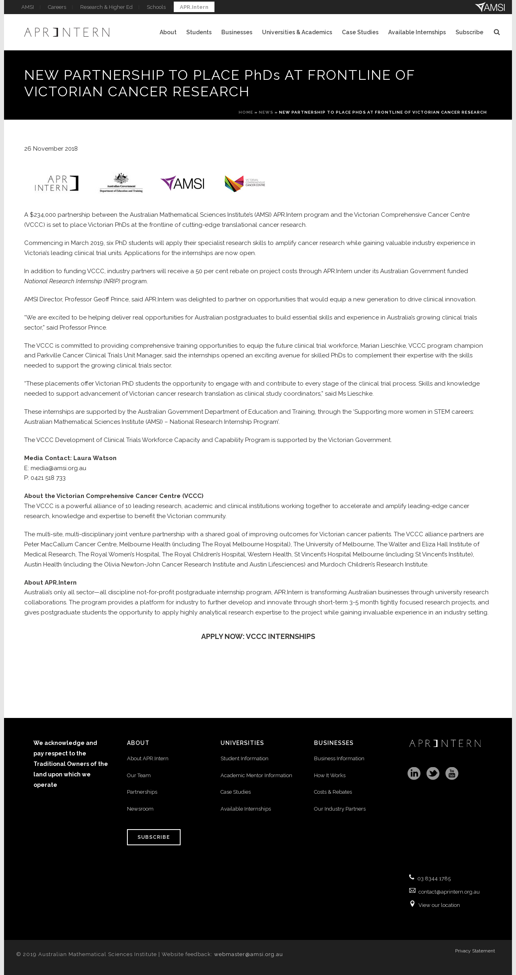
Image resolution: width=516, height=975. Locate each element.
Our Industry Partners (340, 809)
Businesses (236, 32)
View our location (439, 905)
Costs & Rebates (333, 792)
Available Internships (417, 32)
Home (246, 112)
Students (199, 32)
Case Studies (360, 32)
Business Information (339, 758)
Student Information (244, 758)
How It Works (329, 775)
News (266, 112)
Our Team (139, 775)
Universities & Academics (297, 32)
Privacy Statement (475, 953)
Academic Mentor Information (256, 775)
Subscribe (469, 32)
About (168, 32)
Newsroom (140, 809)
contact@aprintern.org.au (449, 892)
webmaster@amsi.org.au (248, 954)
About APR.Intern (148, 758)
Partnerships (142, 792)
